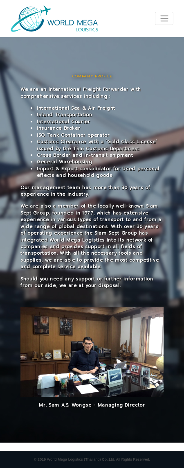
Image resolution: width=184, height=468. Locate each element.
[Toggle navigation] (164, 18)
